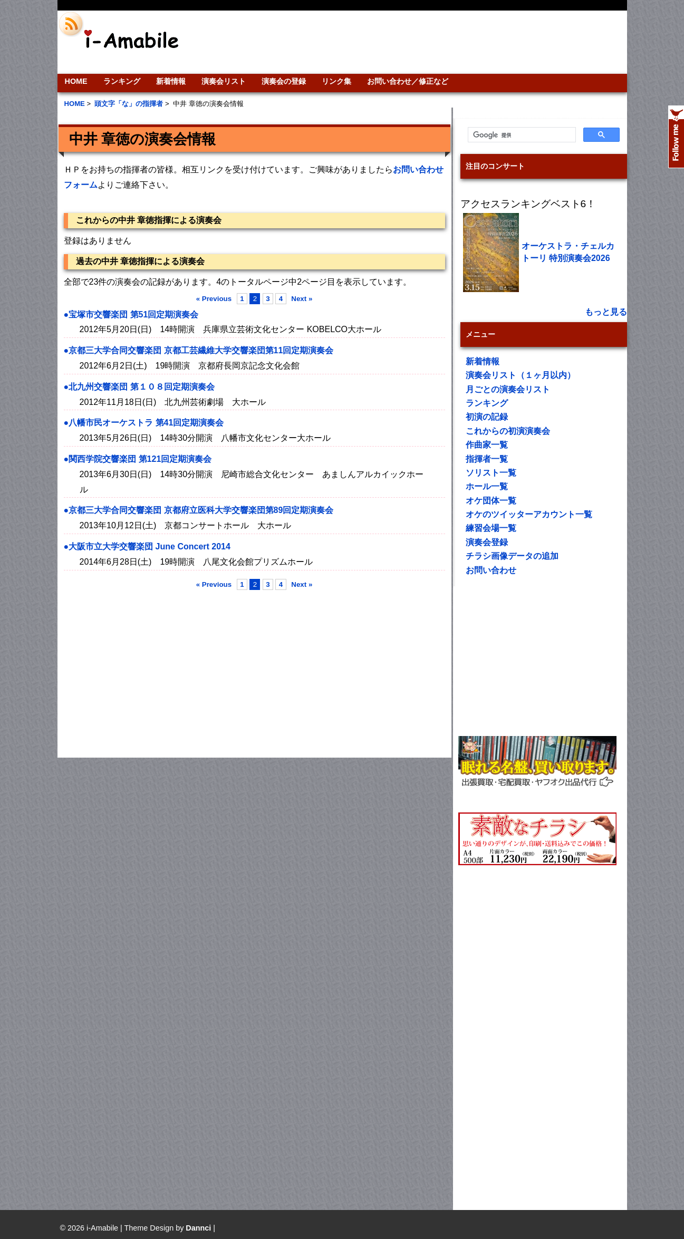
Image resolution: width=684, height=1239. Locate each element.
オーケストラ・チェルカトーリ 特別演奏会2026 (568, 251)
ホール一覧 (487, 486)
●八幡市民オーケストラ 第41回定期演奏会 (144, 422)
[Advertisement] (414, 42)
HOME (76, 81)
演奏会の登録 (284, 81)
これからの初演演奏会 (508, 431)
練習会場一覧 (491, 528)
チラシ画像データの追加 (512, 555)
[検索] (521, 135)
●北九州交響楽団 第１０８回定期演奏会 (139, 386)
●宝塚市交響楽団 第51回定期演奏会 (131, 314)
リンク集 (336, 81)
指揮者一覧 (487, 458)
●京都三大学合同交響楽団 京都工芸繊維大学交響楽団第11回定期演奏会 (199, 350)
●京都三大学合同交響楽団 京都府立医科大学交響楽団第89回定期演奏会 (199, 510)
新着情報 (171, 81)
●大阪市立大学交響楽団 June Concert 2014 (147, 546)
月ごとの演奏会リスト (508, 389)
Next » (301, 299)
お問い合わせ (491, 570)
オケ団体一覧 (491, 500)
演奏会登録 (487, 542)
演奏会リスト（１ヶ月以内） (520, 375)
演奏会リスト (223, 81)
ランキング (121, 81)
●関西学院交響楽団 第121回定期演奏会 (138, 458)
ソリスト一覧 (491, 472)
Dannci (198, 1228)
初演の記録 (487, 416)
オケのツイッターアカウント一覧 (529, 514)
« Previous (214, 299)
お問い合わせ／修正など (407, 81)
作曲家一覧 (487, 444)
